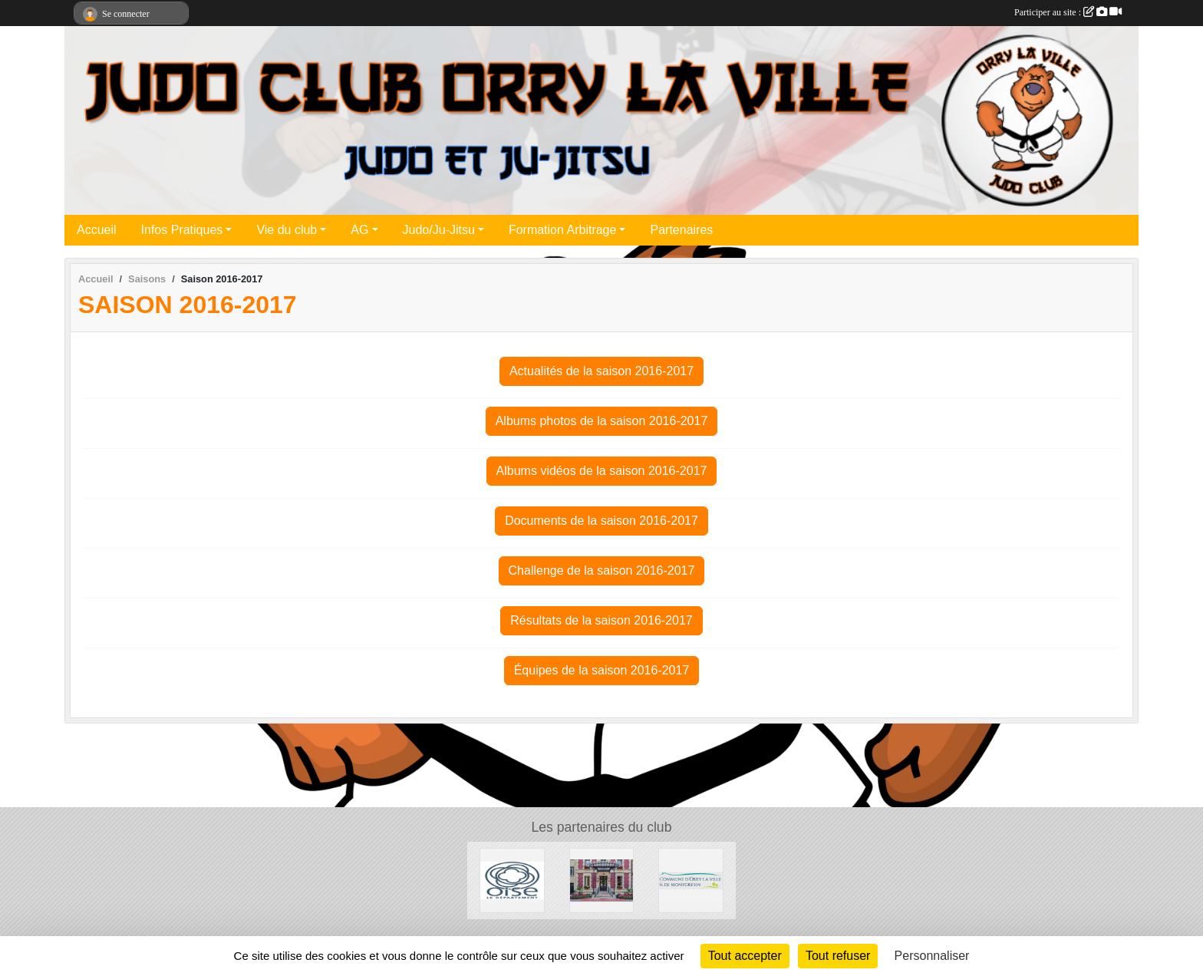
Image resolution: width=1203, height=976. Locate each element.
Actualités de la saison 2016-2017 (601, 371)
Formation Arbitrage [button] (563, 229)
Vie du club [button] (286, 229)
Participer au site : (1068, 12)
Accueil (97, 229)
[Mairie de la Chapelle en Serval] (601, 879)
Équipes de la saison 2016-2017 (602, 670)
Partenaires (681, 229)
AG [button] (359, 229)
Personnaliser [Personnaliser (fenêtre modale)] (932, 955)
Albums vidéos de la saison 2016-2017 (601, 470)
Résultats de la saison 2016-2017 (601, 620)
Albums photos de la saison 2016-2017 (602, 420)
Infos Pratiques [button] (182, 229)
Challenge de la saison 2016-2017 (602, 570)
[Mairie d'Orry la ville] (690, 879)
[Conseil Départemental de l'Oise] (512, 879)
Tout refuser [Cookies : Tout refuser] (838, 955)
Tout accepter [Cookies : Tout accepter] (745, 955)
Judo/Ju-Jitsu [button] (439, 229)
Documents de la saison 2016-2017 (601, 520)
